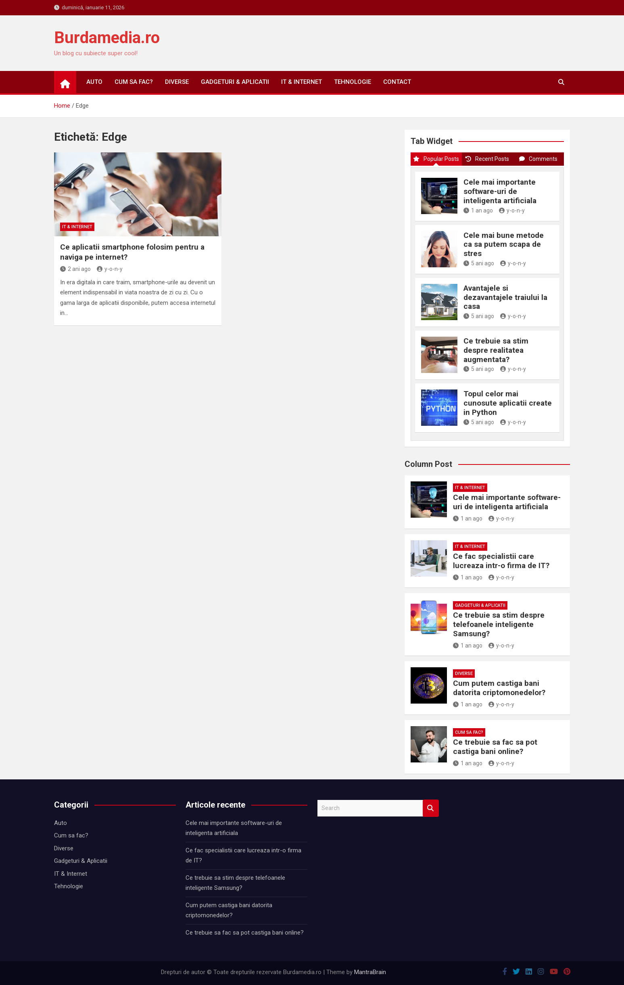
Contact (397, 81)
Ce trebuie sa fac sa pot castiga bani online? (495, 746)
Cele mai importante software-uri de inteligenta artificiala (499, 191)
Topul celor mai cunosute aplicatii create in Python (507, 403)
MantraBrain (370, 972)
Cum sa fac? (134, 81)
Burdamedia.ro (107, 37)
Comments (538, 159)
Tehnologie (352, 81)
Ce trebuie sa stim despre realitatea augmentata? (495, 350)
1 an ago (478, 210)
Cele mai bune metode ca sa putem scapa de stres (503, 244)
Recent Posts (487, 159)
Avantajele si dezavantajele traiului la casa (505, 297)
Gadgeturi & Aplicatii (235, 81)
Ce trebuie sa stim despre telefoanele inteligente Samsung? (499, 624)
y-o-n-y (110, 269)
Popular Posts (436, 159)
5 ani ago (478, 263)
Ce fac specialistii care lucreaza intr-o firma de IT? (501, 561)
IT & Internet (301, 81)
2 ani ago (75, 269)
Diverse (177, 81)
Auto (94, 81)
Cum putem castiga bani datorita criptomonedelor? (499, 688)
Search (431, 808)
